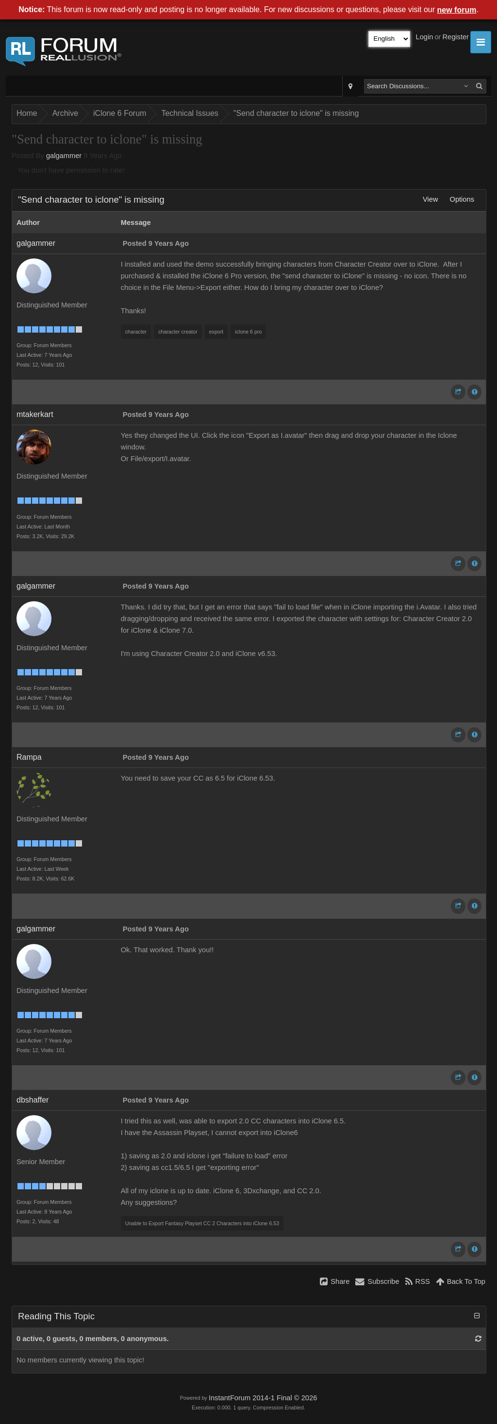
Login (424, 37)
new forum (457, 10)
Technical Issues (189, 113)
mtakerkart (35, 414)
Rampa (29, 757)
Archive (65, 113)
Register (455, 37)
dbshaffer (33, 1100)
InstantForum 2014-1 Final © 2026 (263, 1398)
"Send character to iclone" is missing (296, 113)
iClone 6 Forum (119, 113)
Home (27, 113)
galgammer (64, 156)
